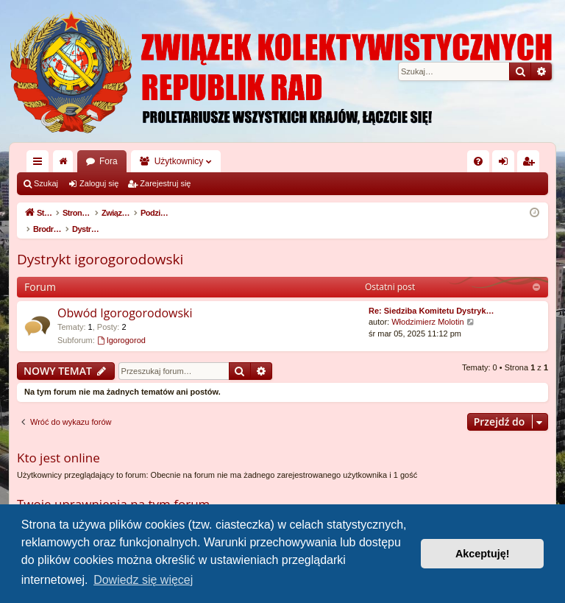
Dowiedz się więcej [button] (143, 580)
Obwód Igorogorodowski (125, 297)
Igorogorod (121, 324)
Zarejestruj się (165, 183)
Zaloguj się (98, 183)
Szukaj (46, 183)
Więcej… (40, 164)
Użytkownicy (179, 161)
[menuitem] (478, 161)
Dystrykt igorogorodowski (100, 243)
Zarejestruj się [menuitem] (531, 164)
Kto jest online (58, 442)
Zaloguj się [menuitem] (506, 164)
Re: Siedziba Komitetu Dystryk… (431, 295)
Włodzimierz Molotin (427, 306)
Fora (108, 161)
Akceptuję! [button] (482, 554)
